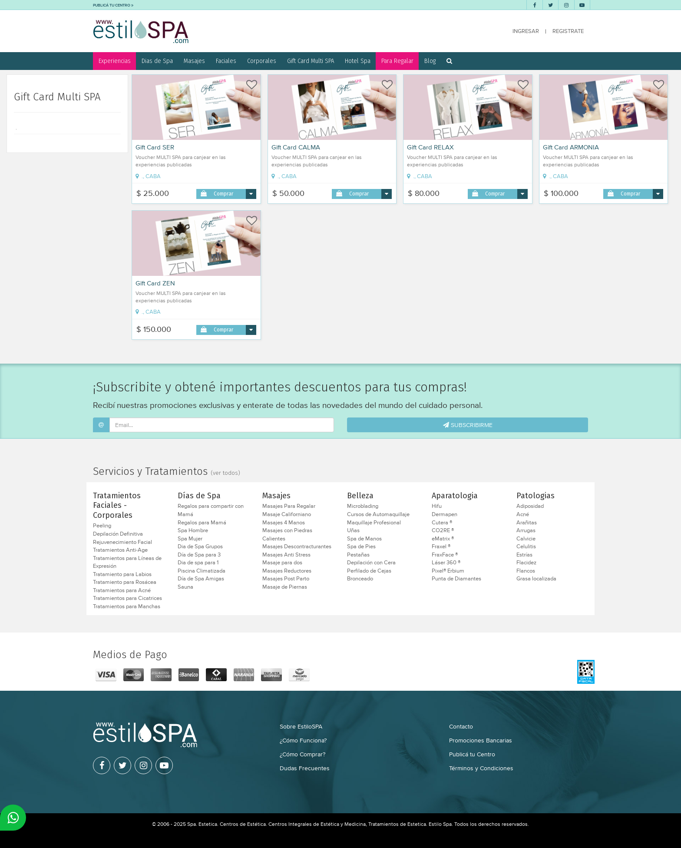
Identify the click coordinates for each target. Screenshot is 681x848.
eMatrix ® (443, 539)
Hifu (437, 506)
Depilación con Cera (371, 562)
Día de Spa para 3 (199, 555)
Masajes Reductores (286, 571)
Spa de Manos (364, 539)
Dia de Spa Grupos (200, 546)
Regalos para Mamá (202, 523)
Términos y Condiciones (481, 768)
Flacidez (526, 562)
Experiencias (115, 61)
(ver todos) (225, 473)
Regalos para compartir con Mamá (211, 510)
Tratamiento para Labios (122, 574)
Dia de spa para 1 (198, 562)
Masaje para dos (282, 562)
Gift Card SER (155, 147)
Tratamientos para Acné (122, 590)
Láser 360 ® (446, 562)
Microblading (362, 506)
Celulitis (526, 546)
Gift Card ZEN (155, 283)
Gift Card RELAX (430, 147)
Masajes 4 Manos (283, 523)
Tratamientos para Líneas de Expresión (127, 562)
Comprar (223, 193)
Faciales (226, 61)
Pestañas (358, 555)
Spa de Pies (361, 546)
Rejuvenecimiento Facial (122, 542)
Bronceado (360, 579)
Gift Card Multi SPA (310, 61)
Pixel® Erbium (448, 571)
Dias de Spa (157, 61)
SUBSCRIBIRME (468, 425)
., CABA (148, 176)
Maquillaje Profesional (374, 523)
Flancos (525, 571)
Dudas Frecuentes (305, 768)
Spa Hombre (193, 530)
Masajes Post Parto (285, 579)
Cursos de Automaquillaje (378, 514)
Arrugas (526, 530)
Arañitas (526, 523)
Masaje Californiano (286, 514)
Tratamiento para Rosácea (124, 582)
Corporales (261, 61)
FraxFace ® (445, 555)
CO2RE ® (443, 530)
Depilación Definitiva (118, 534)
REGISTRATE (568, 31)
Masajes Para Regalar (288, 506)
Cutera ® (442, 523)
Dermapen (444, 514)
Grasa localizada (536, 579)
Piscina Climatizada (201, 571)
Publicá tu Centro (472, 754)
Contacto (461, 726)
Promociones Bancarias (480, 740)
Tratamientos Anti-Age (120, 550)
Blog (430, 61)
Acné (522, 514)
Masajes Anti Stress (286, 555)
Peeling (102, 526)
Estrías (524, 555)
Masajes (194, 61)
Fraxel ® (441, 546)
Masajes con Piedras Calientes (287, 535)
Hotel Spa (357, 61)
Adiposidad (530, 506)
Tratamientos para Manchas (126, 606)
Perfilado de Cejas (369, 571)
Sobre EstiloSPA (301, 726)
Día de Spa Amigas (201, 579)
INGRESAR (525, 31)
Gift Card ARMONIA (571, 147)
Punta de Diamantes (456, 579)
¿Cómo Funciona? (303, 740)
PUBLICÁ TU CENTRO (113, 5)
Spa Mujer (190, 539)
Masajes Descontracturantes (296, 546)
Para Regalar (397, 61)
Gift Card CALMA (295, 147)
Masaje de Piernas (284, 587)
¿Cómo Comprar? (302, 754)
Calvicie (526, 539)
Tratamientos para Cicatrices (127, 598)
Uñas (353, 530)
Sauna (185, 587)
